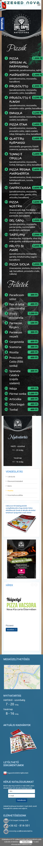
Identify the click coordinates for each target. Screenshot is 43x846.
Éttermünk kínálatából (14, 481)
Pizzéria (9, 491)
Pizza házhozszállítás (14, 495)
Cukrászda (10, 477)
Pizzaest (9, 625)
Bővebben (11, 629)
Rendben (26, 842)
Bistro (9, 486)
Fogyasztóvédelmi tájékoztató (15, 773)
